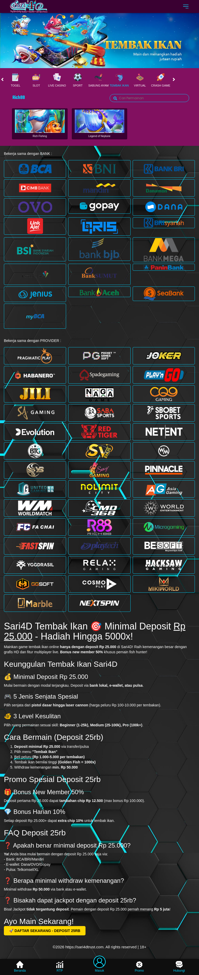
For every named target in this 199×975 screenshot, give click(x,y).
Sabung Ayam (98, 80)
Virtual (140, 80)
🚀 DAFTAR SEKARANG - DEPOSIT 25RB (44, 931)
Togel (15, 80)
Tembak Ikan (119, 80)
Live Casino (57, 80)
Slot (36, 80)
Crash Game (160, 80)
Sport (78, 80)
